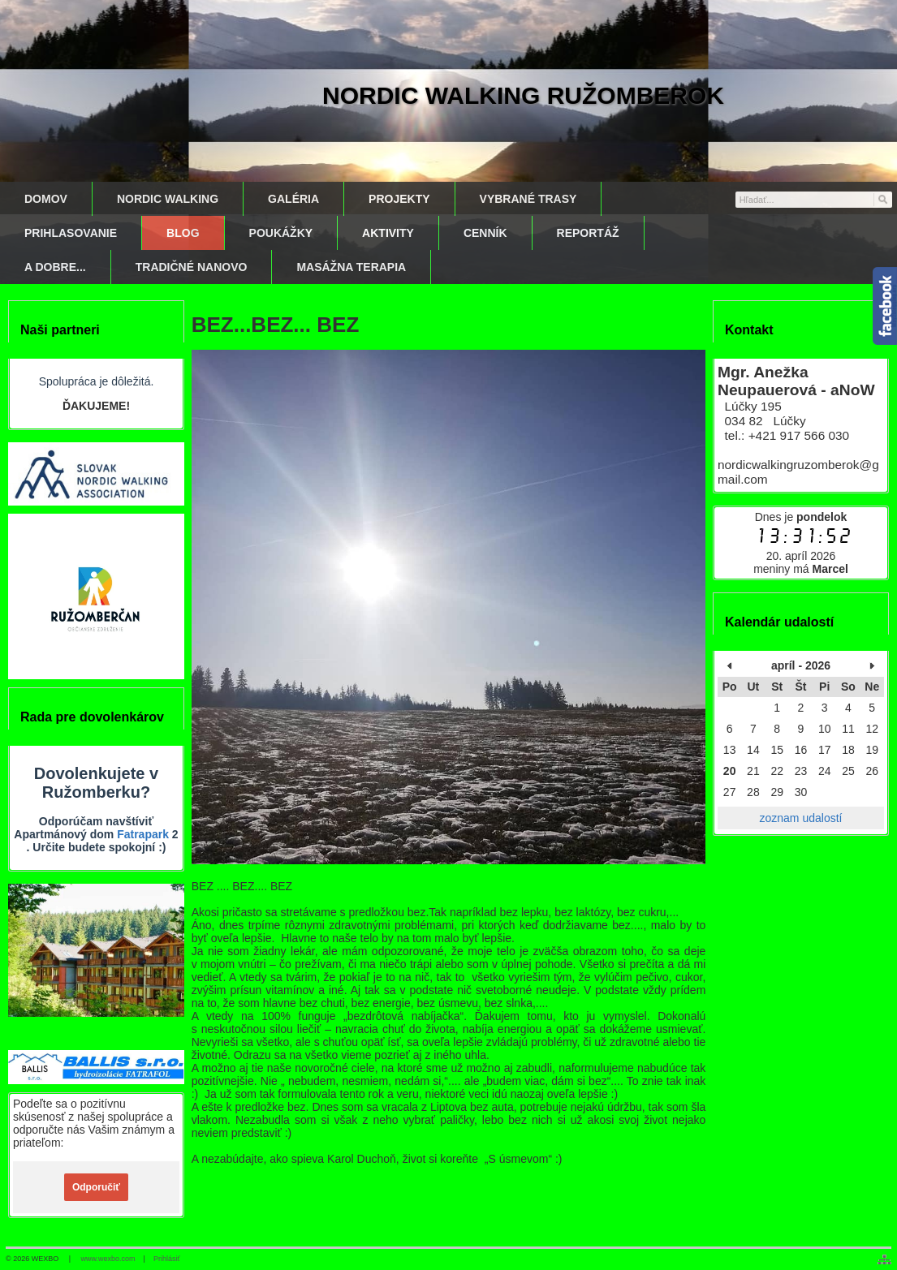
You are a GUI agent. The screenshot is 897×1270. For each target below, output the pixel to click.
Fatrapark (143, 834)
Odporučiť (96, 1187)
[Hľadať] (882, 198)
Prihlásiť (166, 1259)
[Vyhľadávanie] (813, 200)
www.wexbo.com (108, 1259)
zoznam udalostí (801, 818)
